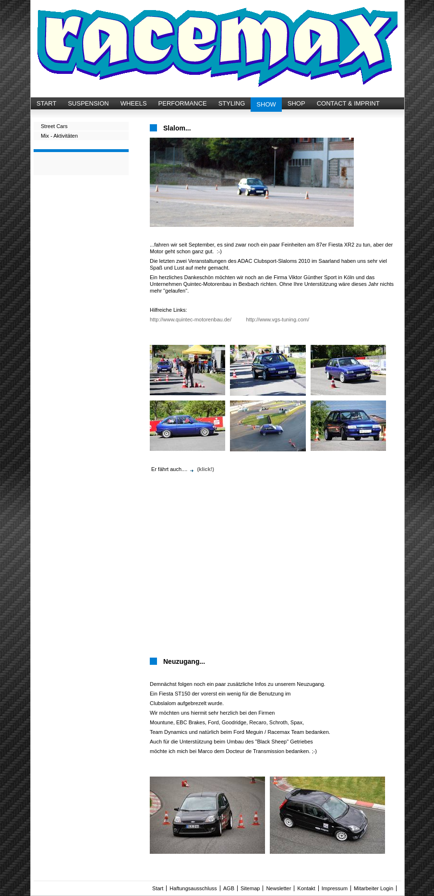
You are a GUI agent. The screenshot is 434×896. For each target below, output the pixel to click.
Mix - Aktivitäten (59, 136)
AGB (228, 888)
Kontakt (306, 888)
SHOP (296, 103)
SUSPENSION (88, 103)
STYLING (231, 103)
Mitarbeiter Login (373, 888)
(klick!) (205, 469)
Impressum (335, 888)
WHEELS (134, 103)
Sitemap (250, 888)
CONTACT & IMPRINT (348, 103)
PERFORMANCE (182, 103)
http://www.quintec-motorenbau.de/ (190, 319)
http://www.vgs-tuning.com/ (277, 319)
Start (157, 888)
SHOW (266, 104)
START (46, 103)
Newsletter (278, 888)
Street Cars (54, 126)
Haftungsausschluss (193, 888)
